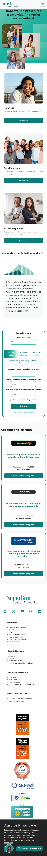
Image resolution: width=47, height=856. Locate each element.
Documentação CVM (16, 701)
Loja (10, 632)
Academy (12, 656)
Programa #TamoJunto (17, 639)
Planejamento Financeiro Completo (22, 684)
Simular (23, 406)
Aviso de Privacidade (20, 825)
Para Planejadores (15, 682)
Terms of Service (27, 412)
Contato (12, 630)
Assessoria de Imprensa (17, 628)
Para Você (12, 677)
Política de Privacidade (17, 635)
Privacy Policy (16, 412)
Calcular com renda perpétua (25, 400)
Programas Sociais (16, 637)
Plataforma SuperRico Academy (21, 663)
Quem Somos (14, 642)
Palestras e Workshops (17, 661)
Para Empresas (14, 680)
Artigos (11, 658)
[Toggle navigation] (43, 4)
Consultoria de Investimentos (20, 699)
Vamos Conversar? (29, 848)
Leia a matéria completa (23, 476)
